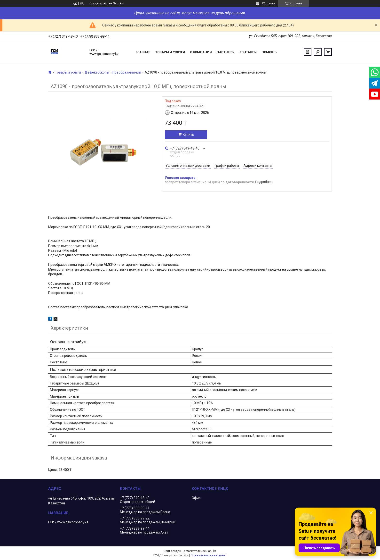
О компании (201, 52)
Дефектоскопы (97, 72)
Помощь (269, 52)
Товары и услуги (170, 52)
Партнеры (226, 52)
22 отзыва (268, 3)
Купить (188, 134)
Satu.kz (211, 551)
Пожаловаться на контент (209, 555)
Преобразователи (126, 72)
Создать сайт (98, 3)
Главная (143, 52)
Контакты (248, 52)
